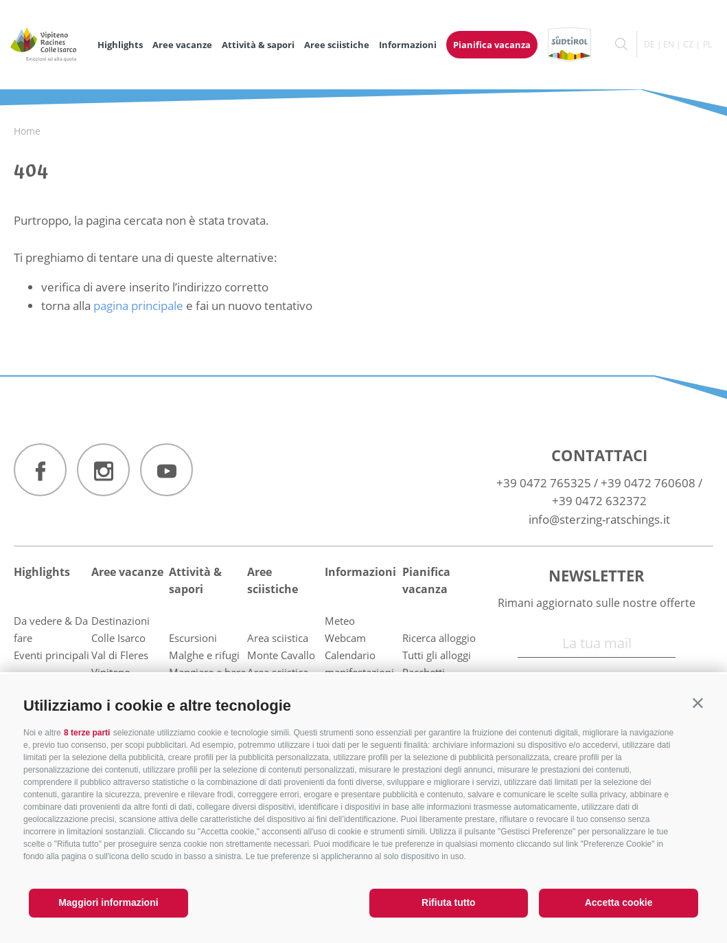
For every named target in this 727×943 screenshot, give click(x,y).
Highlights (120, 44)
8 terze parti (87, 732)
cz (688, 44)
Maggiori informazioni (108, 902)
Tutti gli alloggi (436, 655)
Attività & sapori (258, 44)
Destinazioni (120, 621)
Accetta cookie (619, 902)
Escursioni (193, 638)
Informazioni (408, 44)
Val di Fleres (119, 655)
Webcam (345, 638)
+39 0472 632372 (599, 501)
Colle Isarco (118, 638)
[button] (698, 703)
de (649, 44)
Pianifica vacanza (492, 44)
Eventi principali (51, 655)
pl (707, 44)
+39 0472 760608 (648, 483)
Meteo (340, 621)
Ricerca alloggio (439, 638)
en (668, 44)
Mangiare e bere (207, 672)
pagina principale (138, 305)
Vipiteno (110, 672)
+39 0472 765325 (543, 483)
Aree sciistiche (336, 44)
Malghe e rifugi (204, 655)
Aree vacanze (182, 44)
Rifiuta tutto (449, 902)
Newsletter (597, 575)
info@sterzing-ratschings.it (599, 519)
